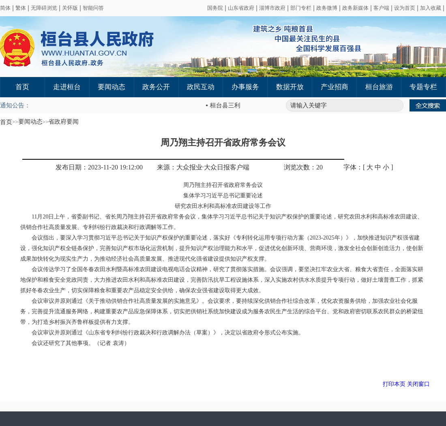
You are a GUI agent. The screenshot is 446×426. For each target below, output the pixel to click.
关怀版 (70, 8)
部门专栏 (300, 8)
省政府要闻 (63, 121)
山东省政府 (241, 8)
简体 (5, 8)
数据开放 (290, 87)
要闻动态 (111, 87)
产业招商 (334, 87)
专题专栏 (423, 87)
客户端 (381, 8)
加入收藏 (430, 8)
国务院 (215, 8)
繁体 (20, 8)
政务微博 (326, 8)
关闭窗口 (418, 384)
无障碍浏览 (44, 8)
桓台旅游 (379, 87)
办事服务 (245, 87)
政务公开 (156, 87)
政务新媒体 (355, 8)
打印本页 (394, 384)
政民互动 (200, 87)
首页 (22, 87)
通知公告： (15, 105)
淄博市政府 (272, 8)
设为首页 (404, 8)
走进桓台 (67, 87)
